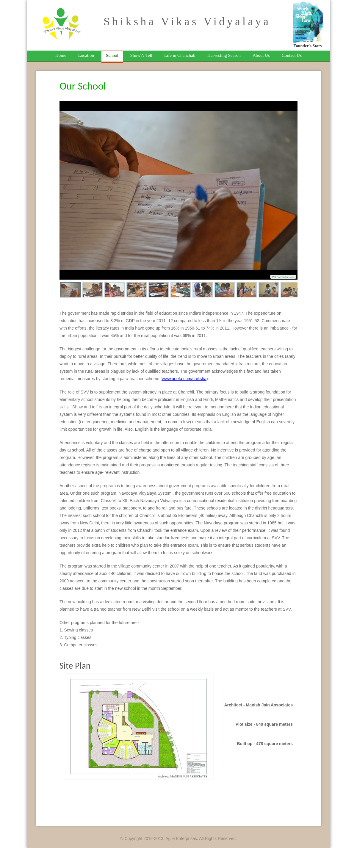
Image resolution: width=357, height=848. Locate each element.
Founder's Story (307, 46)
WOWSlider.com (283, 277)
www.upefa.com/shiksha (184, 378)
